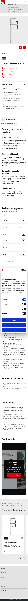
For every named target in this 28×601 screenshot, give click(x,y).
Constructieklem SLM (14, 11)
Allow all (14, 320)
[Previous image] (20, 47)
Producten (17, 4)
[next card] (24, 558)
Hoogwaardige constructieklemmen (17, 9)
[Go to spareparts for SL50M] (23, 247)
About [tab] (23, 274)
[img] (14, 30)
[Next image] (24, 47)
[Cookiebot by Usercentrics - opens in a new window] (20, 270)
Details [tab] (14, 274)
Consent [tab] (5, 274)
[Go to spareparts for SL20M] (23, 220)
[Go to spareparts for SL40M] (23, 240)
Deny (14, 329)
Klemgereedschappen (14, 7)
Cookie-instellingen (14, 475)
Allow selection (14, 325)
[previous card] (20, 558)
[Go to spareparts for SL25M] (23, 227)
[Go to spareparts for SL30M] (23, 234)
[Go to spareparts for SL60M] (23, 254)
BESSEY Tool (11, 4)
